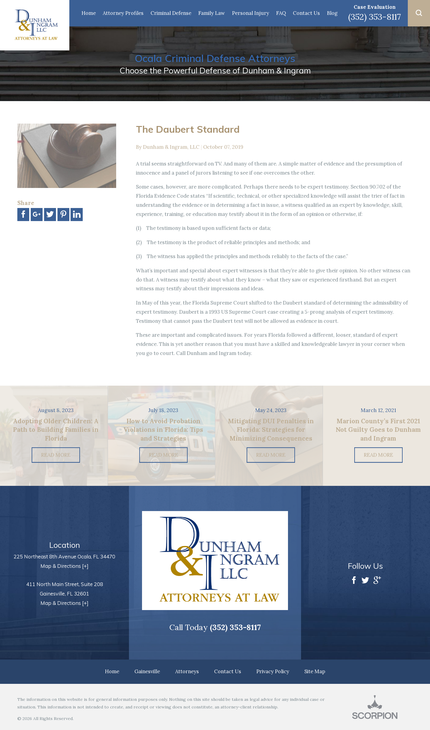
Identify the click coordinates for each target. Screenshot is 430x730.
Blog (332, 13)
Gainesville (147, 671)
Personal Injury (250, 13)
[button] (419, 13)
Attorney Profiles (123, 13)
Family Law (211, 13)
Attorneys (187, 671)
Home (88, 13)
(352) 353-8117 (374, 16)
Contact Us (306, 13)
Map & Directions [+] (64, 566)
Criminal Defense (171, 13)
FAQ (281, 13)
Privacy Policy (272, 671)
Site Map (314, 671)
